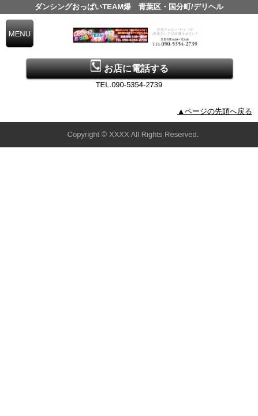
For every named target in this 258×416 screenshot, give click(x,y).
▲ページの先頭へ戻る (214, 111)
